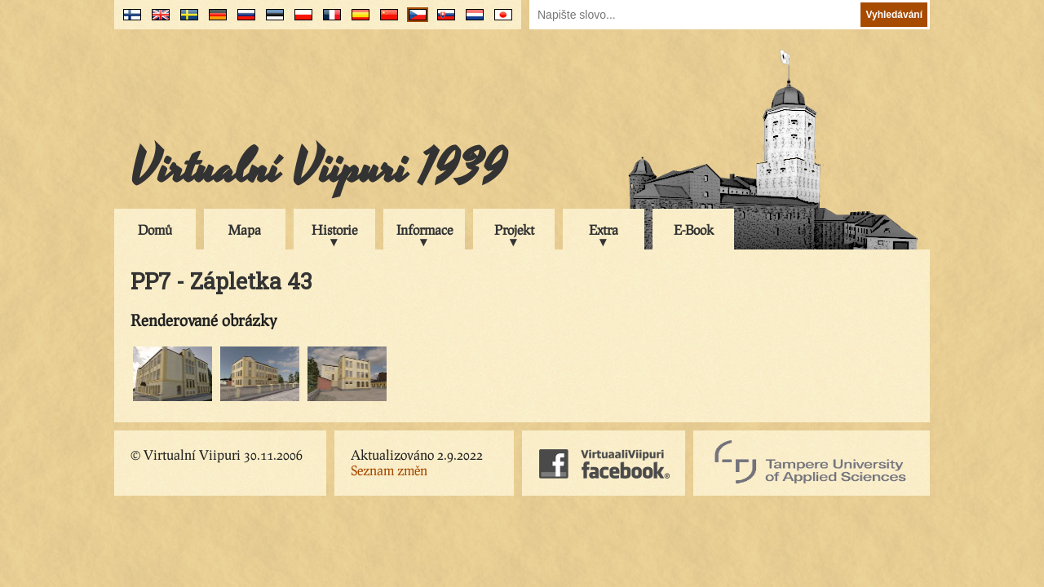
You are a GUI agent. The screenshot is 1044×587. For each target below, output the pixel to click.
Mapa (244, 229)
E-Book (694, 229)
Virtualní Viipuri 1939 (318, 169)
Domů (155, 229)
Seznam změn (389, 470)
